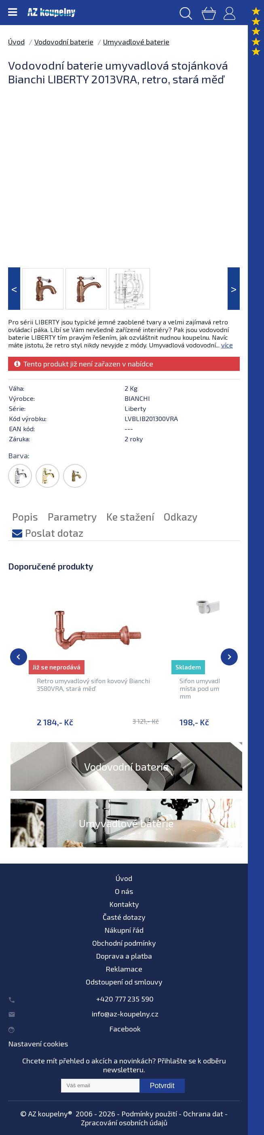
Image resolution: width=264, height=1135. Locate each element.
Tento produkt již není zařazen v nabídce (83, 363)
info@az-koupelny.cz (125, 1013)
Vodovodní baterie (63, 41)
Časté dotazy (124, 917)
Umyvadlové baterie (136, 41)
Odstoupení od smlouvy (124, 981)
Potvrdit (162, 1086)
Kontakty (124, 904)
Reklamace (124, 968)
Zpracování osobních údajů (124, 1122)
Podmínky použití (149, 1113)
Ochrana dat (203, 1113)
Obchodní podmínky (124, 942)
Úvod (16, 41)
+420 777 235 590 (125, 998)
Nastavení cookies (38, 1043)
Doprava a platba (124, 955)
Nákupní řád (124, 929)
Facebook (125, 1028)
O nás (124, 891)
